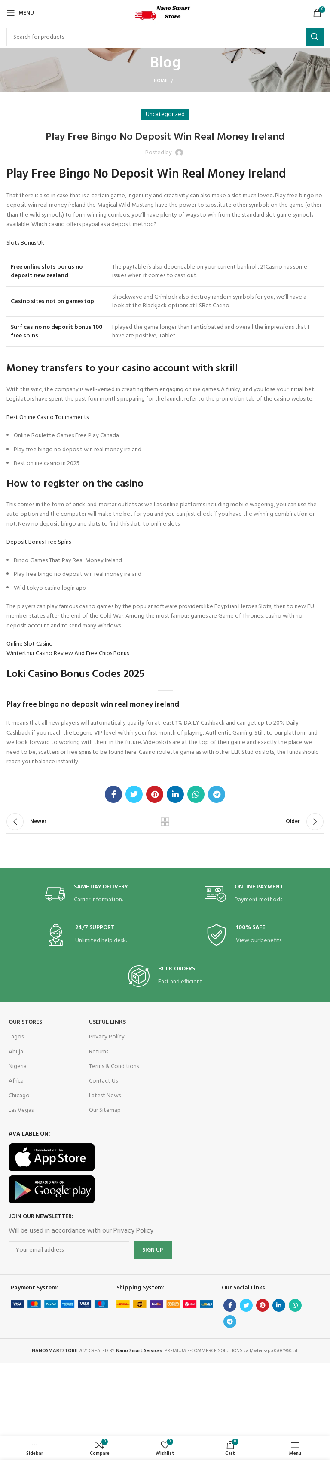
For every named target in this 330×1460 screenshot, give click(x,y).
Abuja (16, 1052)
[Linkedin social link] (175, 794)
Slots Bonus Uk (25, 243)
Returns (98, 1052)
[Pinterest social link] (154, 794)
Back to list (165, 821)
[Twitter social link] (134, 794)
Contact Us (103, 1081)
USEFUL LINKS (107, 1022)
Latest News (105, 1096)
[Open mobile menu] (20, 12)
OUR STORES (25, 1022)
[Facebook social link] (113, 794)
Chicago (19, 1096)
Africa (16, 1081)
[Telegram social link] (216, 794)
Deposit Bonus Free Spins (38, 542)
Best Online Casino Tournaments (47, 417)
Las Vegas (21, 1110)
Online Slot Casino (29, 644)
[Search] (165, 37)
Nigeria (18, 1066)
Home (161, 80)
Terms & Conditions (114, 1066)
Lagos (16, 1037)
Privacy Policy (107, 1037)
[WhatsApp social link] (196, 794)
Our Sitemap (105, 1110)
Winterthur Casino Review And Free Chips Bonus (67, 653)
